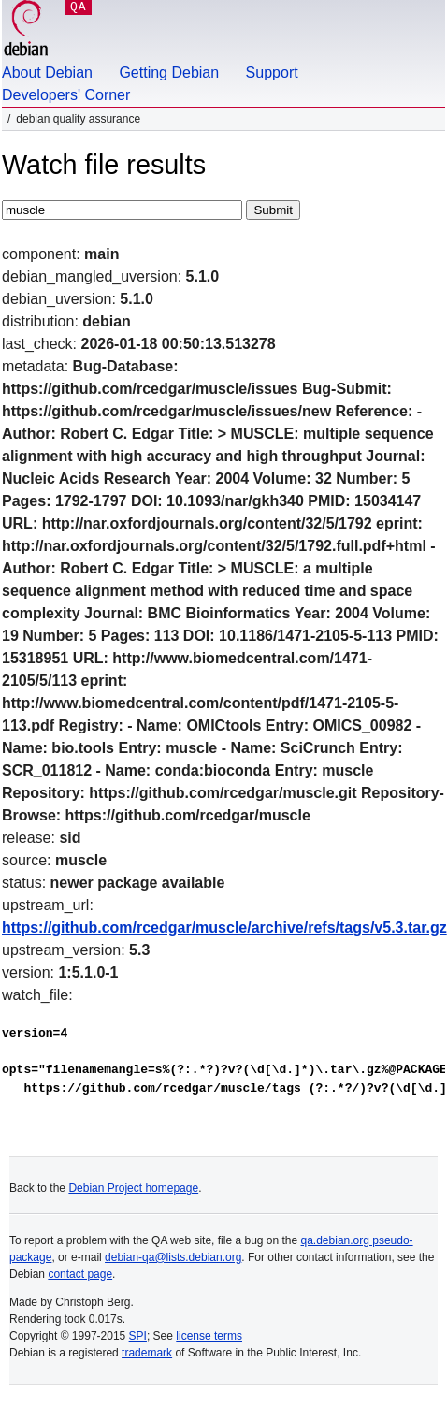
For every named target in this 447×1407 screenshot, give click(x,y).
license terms (209, 1335)
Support (272, 72)
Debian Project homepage (133, 1188)
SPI (138, 1335)
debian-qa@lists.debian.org (173, 1257)
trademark (147, 1352)
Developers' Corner (66, 95)
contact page (80, 1274)
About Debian (47, 72)
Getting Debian (169, 72)
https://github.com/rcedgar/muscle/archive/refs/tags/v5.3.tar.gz (224, 928)
